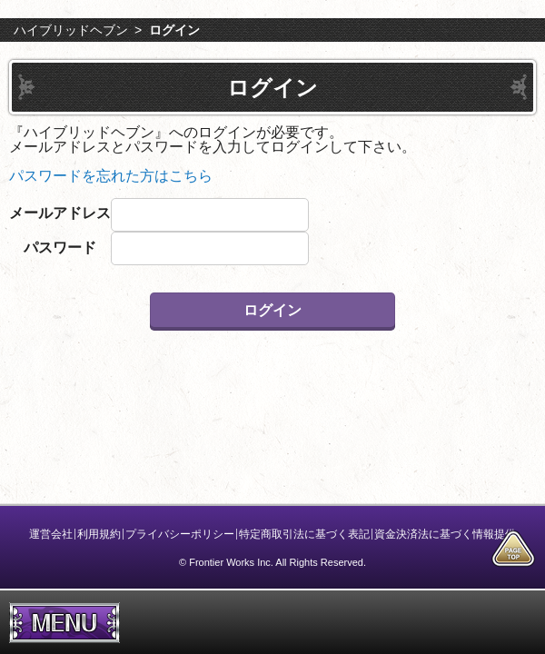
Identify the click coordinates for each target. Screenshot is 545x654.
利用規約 (99, 534)
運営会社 (51, 534)
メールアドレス (60, 213)
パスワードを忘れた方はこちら (111, 175)
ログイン (174, 30)
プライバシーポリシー (179, 534)
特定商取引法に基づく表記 (304, 534)
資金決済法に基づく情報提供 (445, 534)
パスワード (60, 247)
